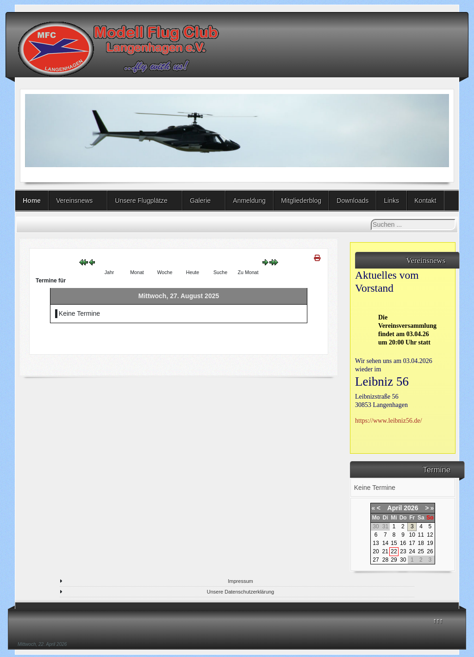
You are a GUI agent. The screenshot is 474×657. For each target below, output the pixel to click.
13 (376, 543)
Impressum (240, 581)
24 (412, 551)
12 (430, 535)
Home (32, 200)
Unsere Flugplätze (141, 200)
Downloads (352, 200)
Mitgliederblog (301, 200)
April (394, 508)
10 (412, 535)
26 (430, 551)
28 (385, 560)
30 (403, 560)
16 (403, 543)
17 (412, 543)
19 (430, 543)
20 (376, 551)
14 (385, 543)
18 (421, 543)
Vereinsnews (74, 200)
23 (403, 551)
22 (394, 551)
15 (394, 543)
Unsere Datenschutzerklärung (240, 591)
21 (385, 551)
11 (421, 535)
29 (394, 560)
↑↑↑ (438, 620)
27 (376, 560)
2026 (411, 508)
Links (391, 200)
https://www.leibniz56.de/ (388, 420)
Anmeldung (249, 200)
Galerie (200, 200)
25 (421, 551)
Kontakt (425, 200)
